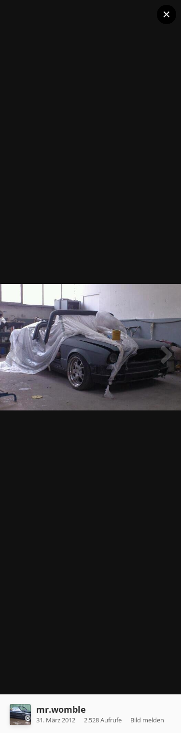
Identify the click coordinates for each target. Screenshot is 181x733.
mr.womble (61, 709)
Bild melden (147, 720)
